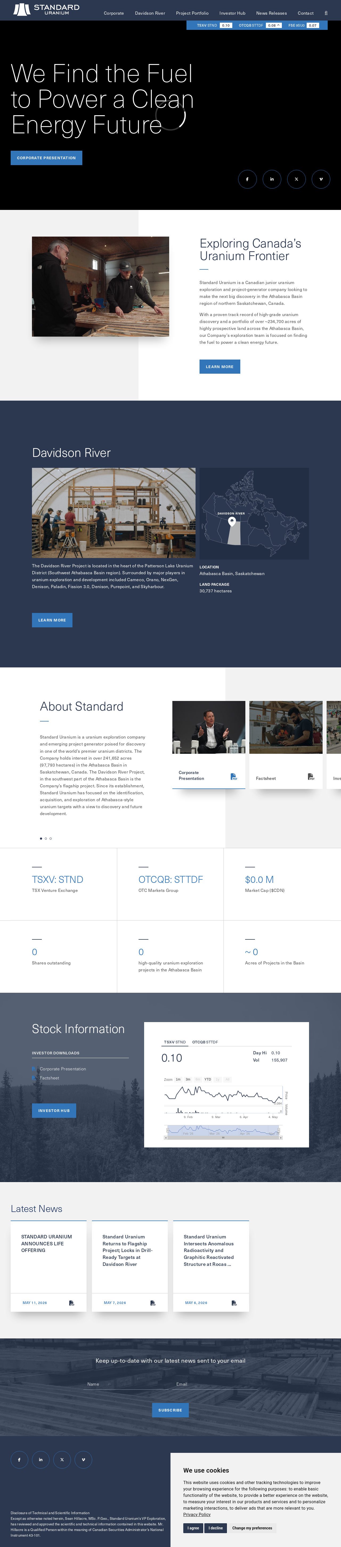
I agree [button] (193, 1528)
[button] (41, 839)
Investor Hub (232, 13)
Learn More (220, 369)
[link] (197, 1514)
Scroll (331, 64)
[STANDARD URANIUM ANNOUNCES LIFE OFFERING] (72, 1303)
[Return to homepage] (47, 10)
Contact (306, 13)
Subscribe (170, 1410)
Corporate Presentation (46, 157)
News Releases (271, 13)
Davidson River (150, 13)
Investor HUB (54, 1110)
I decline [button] (216, 1528)
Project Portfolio (192, 13)
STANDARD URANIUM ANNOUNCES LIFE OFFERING (46, 1243)
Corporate (114, 13)
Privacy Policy (197, 1514)
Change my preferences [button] (252, 1528)
